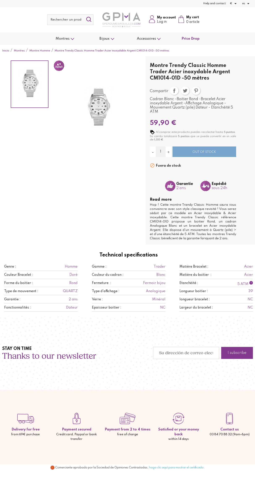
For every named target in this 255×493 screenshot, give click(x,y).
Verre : (97, 299)
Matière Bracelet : (193, 266)
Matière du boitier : (195, 275)
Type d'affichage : (105, 291)
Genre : (10, 266)
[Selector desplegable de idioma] (246, 3)
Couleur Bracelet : (18, 275)
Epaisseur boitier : (106, 307)
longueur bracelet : (194, 299)
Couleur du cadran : (107, 275)
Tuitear (185, 90)
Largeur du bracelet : (196, 307)
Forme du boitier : (18, 283)
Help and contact (214, 3)
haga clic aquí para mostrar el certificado (176, 467)
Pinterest (196, 90)
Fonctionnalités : (17, 307)
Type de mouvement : (21, 291)
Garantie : (12, 299)
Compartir (174, 90)
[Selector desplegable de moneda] (234, 3)
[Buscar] (70, 19)
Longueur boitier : (193, 291)
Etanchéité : (188, 283)
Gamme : (99, 266)
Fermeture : (101, 283)
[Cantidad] (161, 152)
